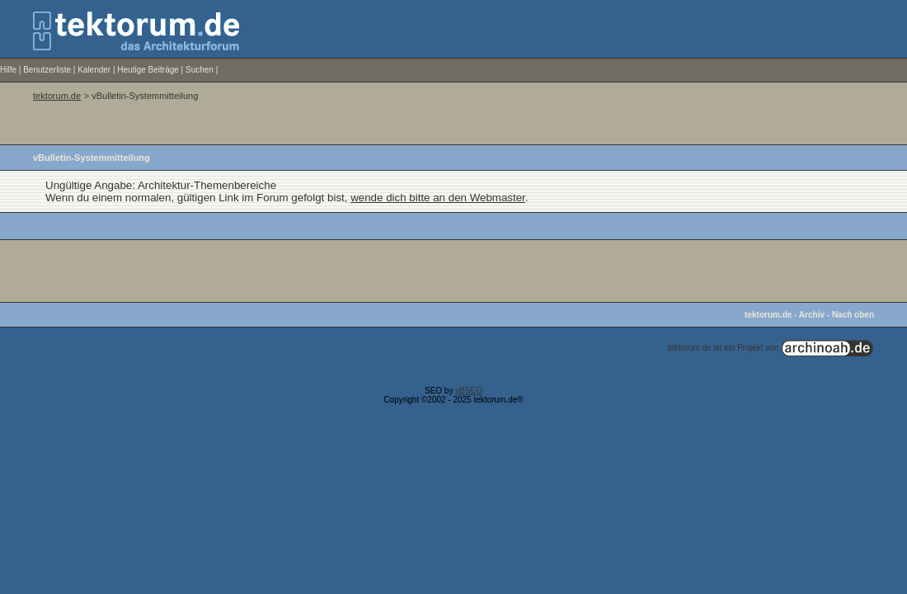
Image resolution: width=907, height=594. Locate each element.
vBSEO (468, 390)
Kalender (94, 69)
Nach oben (853, 314)
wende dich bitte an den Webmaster (437, 197)
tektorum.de (57, 96)
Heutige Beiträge (148, 69)
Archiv (812, 314)
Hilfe (8, 69)
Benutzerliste (47, 69)
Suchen (200, 69)
